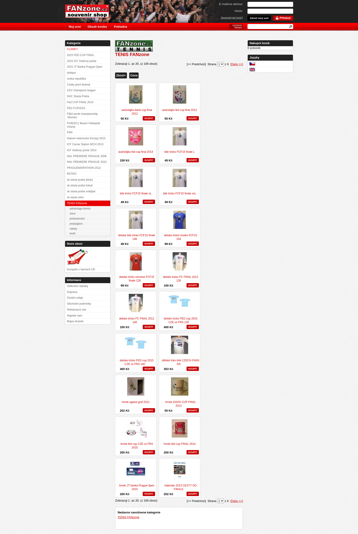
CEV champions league (81, 90)
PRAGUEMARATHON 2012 (84, 167)
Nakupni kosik (260, 43)
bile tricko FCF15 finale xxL (179, 193)
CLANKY (72, 49)
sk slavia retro (75, 197)
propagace (76, 223)
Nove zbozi (74, 243)
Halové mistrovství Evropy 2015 (86, 138)
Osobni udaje (75, 297)
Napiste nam (74, 315)
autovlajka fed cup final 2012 (179, 110)
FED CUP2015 (76, 108)
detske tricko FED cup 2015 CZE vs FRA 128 (180, 320)
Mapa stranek (75, 321)
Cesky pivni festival (78, 84)
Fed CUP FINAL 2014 (80, 102)
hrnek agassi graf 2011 (136, 402)
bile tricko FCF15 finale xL (136, 193)
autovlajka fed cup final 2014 (135, 151)
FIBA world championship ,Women (82, 115)
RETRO (71, 173)
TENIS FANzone (128, 517)
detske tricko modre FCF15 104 (180, 237)
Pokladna (120, 26)
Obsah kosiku (97, 26)
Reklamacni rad (76, 309)
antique (71, 72)
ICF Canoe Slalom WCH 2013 (85, 144)
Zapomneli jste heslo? (232, 17)
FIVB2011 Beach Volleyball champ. (83, 125)
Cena (134, 75)
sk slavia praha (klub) (80, 179)
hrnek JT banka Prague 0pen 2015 (137, 487)
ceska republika (76, 78)
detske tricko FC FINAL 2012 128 (180, 278)
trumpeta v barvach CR (81, 269)
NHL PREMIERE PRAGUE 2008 (87, 156)
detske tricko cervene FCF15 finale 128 (136, 278)
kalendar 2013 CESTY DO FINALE (181, 487)
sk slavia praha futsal (79, 185)
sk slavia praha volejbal (81, 191)
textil (72, 233)
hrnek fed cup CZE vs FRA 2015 (136, 445)
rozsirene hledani (237, 26)
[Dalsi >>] (236, 64)
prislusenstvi (77, 218)
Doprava (72, 292)
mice (72, 213)
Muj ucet (75, 26)
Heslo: (238, 11)
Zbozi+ (121, 75)
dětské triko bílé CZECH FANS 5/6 (180, 362)
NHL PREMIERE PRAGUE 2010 (87, 162)
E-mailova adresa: (231, 4)
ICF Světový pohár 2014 (81, 150)
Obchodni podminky (79, 303)
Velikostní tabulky (77, 286)
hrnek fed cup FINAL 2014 (180, 443)
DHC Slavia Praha (78, 96)
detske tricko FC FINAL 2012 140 (136, 320)
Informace (74, 280)
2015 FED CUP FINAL (80, 55)
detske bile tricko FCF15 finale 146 (136, 237)
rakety (73, 228)
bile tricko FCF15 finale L (179, 151)
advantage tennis (80, 208)
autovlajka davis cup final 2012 (136, 111)
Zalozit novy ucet (259, 18)
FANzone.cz (90, 11)
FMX (70, 132)
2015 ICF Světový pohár (81, 61)
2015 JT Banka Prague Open (84, 66)
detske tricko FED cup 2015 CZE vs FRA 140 (136, 362)
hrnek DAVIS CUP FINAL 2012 (180, 403)
